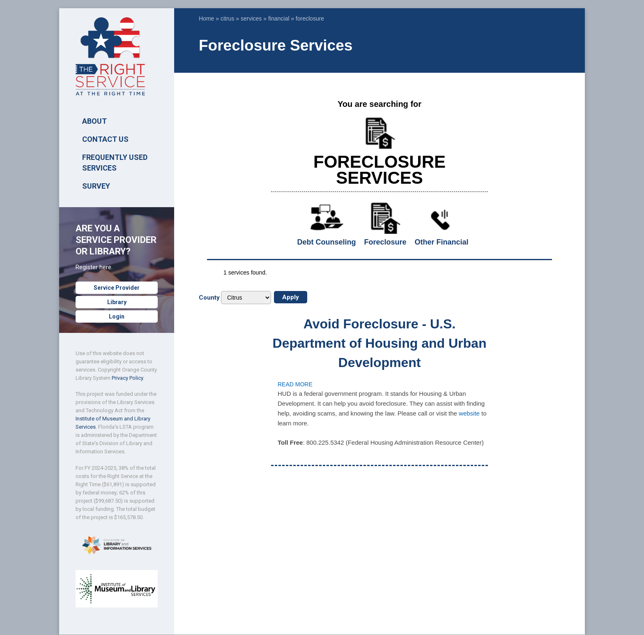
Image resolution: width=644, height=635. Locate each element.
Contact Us (105, 139)
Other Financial (441, 242)
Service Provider (117, 287)
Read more (295, 384)
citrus (227, 18)
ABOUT (94, 121)
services (251, 18)
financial (278, 18)
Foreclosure (385, 242)
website (469, 413)
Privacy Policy (127, 378)
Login (116, 316)
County (209, 297)
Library (116, 302)
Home (206, 18)
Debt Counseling (326, 242)
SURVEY (96, 186)
